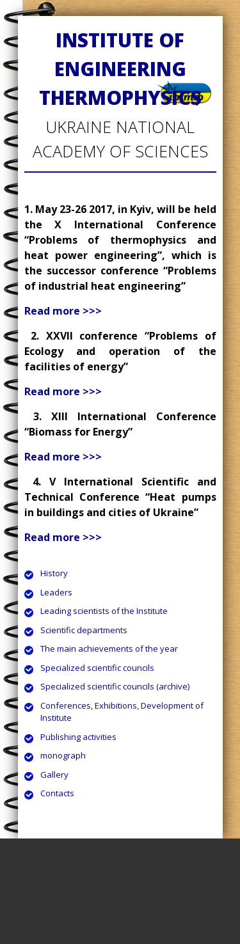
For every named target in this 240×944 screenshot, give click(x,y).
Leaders (56, 592)
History (54, 573)
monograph (63, 755)
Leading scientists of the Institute (104, 611)
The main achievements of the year (109, 648)
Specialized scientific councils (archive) (114, 686)
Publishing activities (78, 737)
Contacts (57, 793)
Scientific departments (83, 630)
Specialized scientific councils (97, 667)
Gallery (54, 774)
